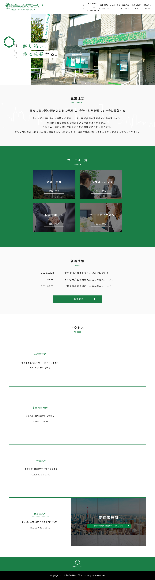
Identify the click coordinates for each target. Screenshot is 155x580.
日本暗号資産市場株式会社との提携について (89, 279)
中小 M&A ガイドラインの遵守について (86, 273)
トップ (82, 7)
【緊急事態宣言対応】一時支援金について (87, 286)
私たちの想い (93, 7)
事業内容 (125, 7)
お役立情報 (136, 7)
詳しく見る (54, 191)
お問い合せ (147, 7)
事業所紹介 (104, 7)
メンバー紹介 (115, 7)
